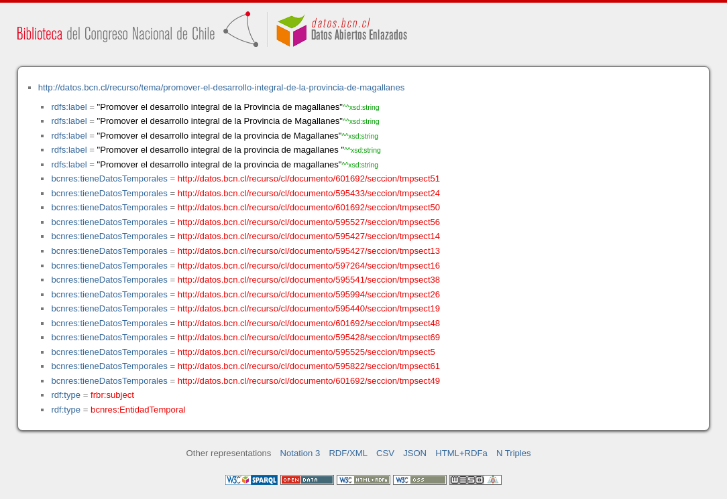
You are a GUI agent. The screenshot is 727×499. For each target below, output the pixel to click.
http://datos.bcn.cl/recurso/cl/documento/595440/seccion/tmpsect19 (309, 308)
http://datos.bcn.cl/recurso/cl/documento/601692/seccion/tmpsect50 (309, 207)
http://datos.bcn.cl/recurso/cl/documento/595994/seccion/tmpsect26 (309, 294)
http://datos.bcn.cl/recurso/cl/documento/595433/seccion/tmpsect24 (309, 193)
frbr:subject (112, 395)
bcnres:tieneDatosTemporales (109, 178)
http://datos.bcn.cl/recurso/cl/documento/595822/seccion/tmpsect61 (309, 366)
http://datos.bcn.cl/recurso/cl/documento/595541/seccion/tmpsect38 (309, 280)
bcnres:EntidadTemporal (138, 410)
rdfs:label (69, 107)
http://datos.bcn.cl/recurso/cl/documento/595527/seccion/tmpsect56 (309, 222)
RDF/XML (348, 453)
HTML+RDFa (461, 453)
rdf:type (65, 395)
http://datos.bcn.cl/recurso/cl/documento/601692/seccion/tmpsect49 (309, 381)
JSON (415, 453)
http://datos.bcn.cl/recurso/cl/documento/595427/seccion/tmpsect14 (309, 236)
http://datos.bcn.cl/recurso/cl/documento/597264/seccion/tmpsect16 (309, 266)
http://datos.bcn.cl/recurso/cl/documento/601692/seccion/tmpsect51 (309, 178)
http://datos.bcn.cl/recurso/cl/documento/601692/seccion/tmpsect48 (309, 323)
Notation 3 (300, 453)
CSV (385, 453)
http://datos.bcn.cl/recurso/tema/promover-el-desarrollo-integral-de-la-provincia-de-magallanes (221, 87)
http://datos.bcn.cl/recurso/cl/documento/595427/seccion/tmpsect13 (309, 251)
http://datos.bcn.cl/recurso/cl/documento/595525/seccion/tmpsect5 (306, 352)
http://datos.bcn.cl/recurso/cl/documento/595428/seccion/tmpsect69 (309, 337)
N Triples (513, 453)
